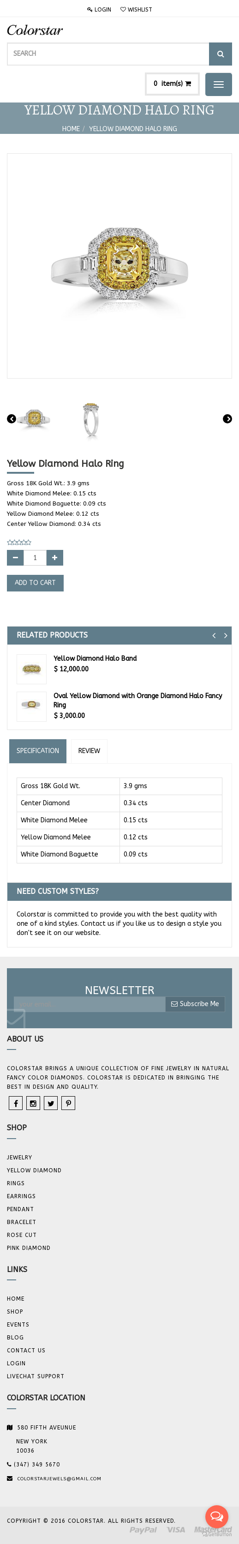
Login (99, 9)
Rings (16, 1183)
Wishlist (136, 9)
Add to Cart (35, 583)
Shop (15, 1312)
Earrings (21, 1196)
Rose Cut (22, 1235)
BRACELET (21, 1222)
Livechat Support (36, 1376)
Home (71, 129)
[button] (214, 635)
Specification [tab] (38, 751)
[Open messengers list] (216, 1516)
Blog (15, 1337)
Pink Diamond (29, 1248)
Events (18, 1324)
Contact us (26, 1350)
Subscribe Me (195, 1004)
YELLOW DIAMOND (34, 1170)
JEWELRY (19, 1157)
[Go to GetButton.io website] (217, 1535)
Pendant (20, 1209)
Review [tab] (89, 751)
